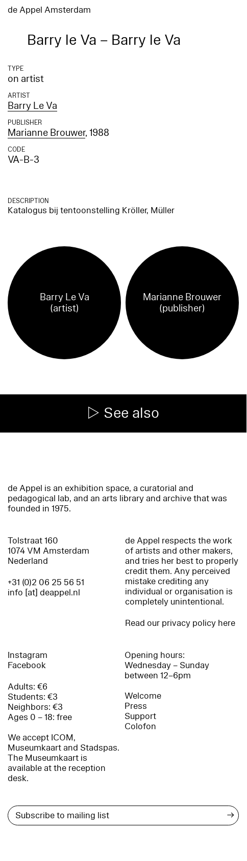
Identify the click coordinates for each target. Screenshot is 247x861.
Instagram (27, 655)
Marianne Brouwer (46, 132)
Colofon (140, 726)
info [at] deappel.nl (44, 592)
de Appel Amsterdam (49, 10)
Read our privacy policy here (180, 623)
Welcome (143, 696)
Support (140, 716)
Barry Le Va (32, 105)
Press (136, 706)
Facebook (27, 665)
